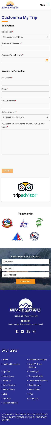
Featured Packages (11, 364)
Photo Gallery (9, 389)
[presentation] (21, 161)
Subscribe (25, 281)
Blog (5, 394)
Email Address (9, 101)
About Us (7, 380)
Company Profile (36, 376)
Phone (5, 89)
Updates (6, 371)
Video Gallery (34, 389)
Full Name (7, 77)
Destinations (8, 376)
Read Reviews (35, 385)
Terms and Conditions (38, 380)
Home (5, 359)
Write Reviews (9, 385)
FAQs (31, 394)
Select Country (9, 112)
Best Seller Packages (38, 359)
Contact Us (33, 398)
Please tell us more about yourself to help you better (23, 125)
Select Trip (7, 32)
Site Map (7, 398)
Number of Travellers (12, 43)
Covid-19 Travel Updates (35, 365)
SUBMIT (7, 171)
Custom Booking (10, 403)
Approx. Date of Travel (12, 55)
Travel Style (33, 371)
